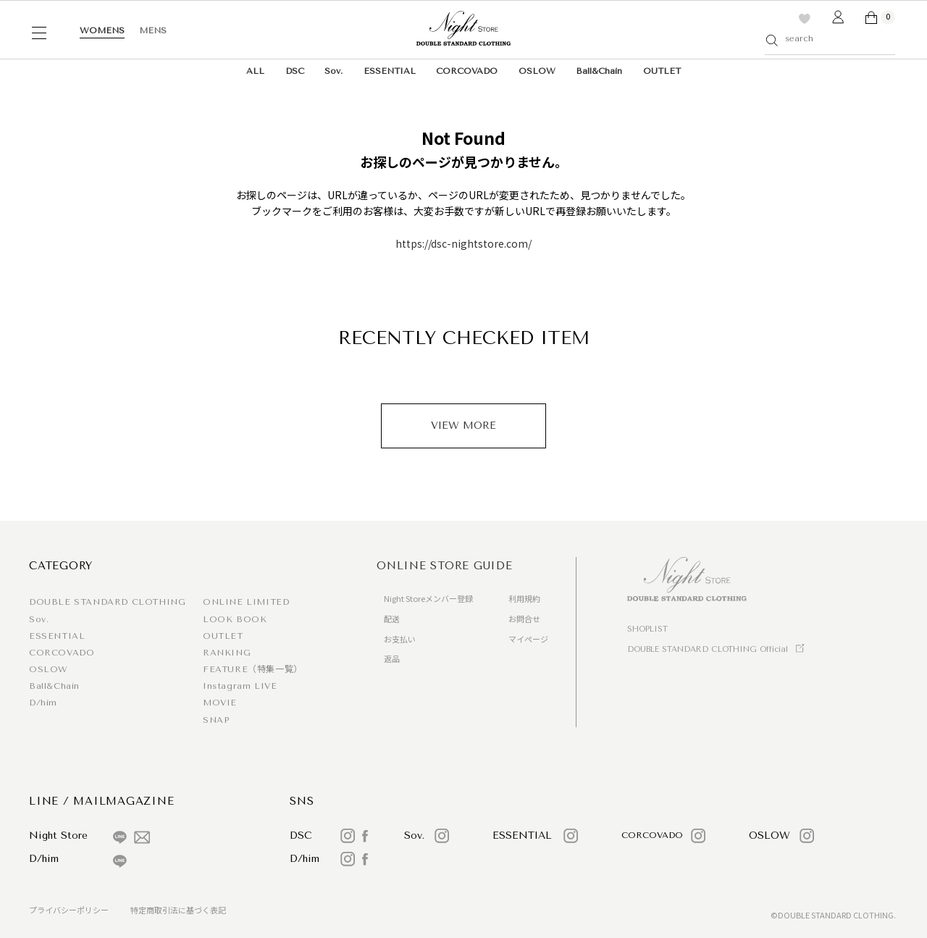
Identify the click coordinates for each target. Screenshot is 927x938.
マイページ (528, 639)
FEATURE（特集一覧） (253, 669)
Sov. (333, 71)
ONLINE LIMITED (246, 602)
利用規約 (524, 598)
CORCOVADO (467, 71)
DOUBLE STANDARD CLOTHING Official (707, 649)
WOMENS (102, 30)
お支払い (400, 639)
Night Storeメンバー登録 (428, 598)
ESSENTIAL (390, 71)
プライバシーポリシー (69, 910)
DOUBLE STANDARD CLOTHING (107, 602)
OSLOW (537, 71)
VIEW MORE (463, 425)
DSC (294, 71)
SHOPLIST (647, 629)
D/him (43, 703)
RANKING (227, 653)
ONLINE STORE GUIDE (445, 565)
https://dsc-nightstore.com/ (463, 243)
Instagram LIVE (240, 686)
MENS (153, 30)
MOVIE (220, 703)
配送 (392, 618)
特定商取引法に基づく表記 (178, 910)
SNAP (216, 720)
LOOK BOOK (235, 619)
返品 (392, 658)
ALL (255, 71)
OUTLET (662, 71)
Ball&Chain (599, 71)
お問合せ (524, 618)
